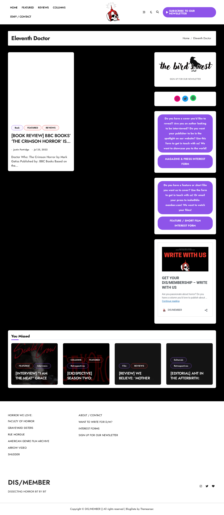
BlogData (131, 509)
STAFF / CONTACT (20, 17)
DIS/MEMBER (29, 482)
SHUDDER (14, 454)
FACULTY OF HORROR (21, 421)
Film (124, 365)
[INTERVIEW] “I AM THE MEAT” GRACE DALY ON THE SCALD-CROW (33, 380)
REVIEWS (43, 7)
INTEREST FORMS (89, 428)
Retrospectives (78, 365)
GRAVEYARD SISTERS (20, 428)
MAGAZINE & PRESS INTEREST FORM (185, 161)
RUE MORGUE (16, 434)
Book (17, 127)
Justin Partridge (21, 149)
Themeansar (146, 509)
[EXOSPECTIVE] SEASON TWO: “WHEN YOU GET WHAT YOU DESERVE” (85, 380)
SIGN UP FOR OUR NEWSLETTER (98, 435)
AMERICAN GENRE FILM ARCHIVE (28, 441)
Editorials (178, 359)
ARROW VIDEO (17, 448)
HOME (14, 7)
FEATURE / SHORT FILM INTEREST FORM (185, 223)
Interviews (42, 365)
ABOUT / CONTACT (90, 415)
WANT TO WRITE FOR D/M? (95, 422)
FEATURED (28, 7)
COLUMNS (59, 7)
